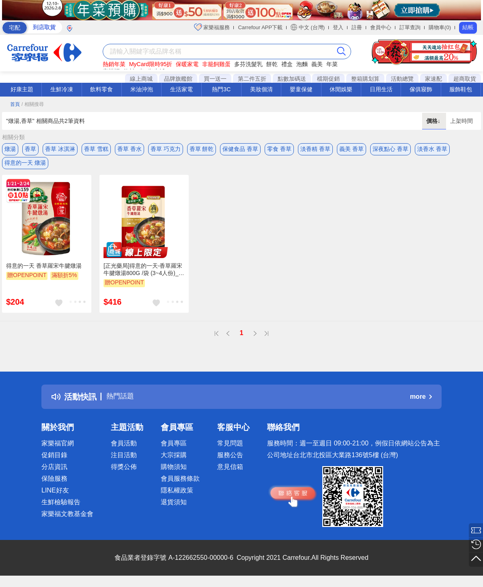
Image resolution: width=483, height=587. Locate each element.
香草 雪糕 (96, 149)
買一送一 (215, 78)
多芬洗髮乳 (248, 64)
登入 (338, 27)
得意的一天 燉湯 (25, 165)
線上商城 (141, 78)
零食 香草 (279, 149)
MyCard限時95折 (150, 64)
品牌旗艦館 (178, 78)
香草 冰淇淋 (60, 149)
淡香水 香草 (432, 149)
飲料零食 (101, 89)
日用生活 (381, 89)
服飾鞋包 (460, 89)
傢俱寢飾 (421, 89)
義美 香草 (351, 149)
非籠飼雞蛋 (216, 64)
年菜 (332, 64)
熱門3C (221, 89)
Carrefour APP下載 (260, 27)
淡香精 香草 (315, 149)
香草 (30, 149)
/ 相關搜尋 (33, 104)
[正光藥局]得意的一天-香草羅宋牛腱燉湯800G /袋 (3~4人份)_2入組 (143, 274)
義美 (317, 64)
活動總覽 (402, 78)
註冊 (356, 27)
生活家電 (181, 89)
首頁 (15, 104)
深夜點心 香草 (390, 149)
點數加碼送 (292, 78)
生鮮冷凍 (61, 89)
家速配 (433, 78)
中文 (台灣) (308, 27)
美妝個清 (261, 89)
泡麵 (302, 64)
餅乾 (272, 64)
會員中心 (380, 27)
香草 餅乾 (202, 149)
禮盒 (287, 64)
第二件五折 (252, 78)
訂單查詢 (409, 27)
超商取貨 (464, 78)
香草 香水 (129, 149)
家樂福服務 (212, 27)
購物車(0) (440, 27)
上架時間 (461, 121)
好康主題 (22, 89)
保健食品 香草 (240, 149)
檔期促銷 (328, 78)
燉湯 (10, 149)
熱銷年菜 (114, 64)
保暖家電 (187, 64)
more (421, 401)
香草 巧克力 (166, 149)
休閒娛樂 (341, 89)
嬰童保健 (301, 89)
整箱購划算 (365, 78)
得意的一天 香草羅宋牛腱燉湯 (44, 270)
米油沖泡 (141, 89)
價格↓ (434, 121)
